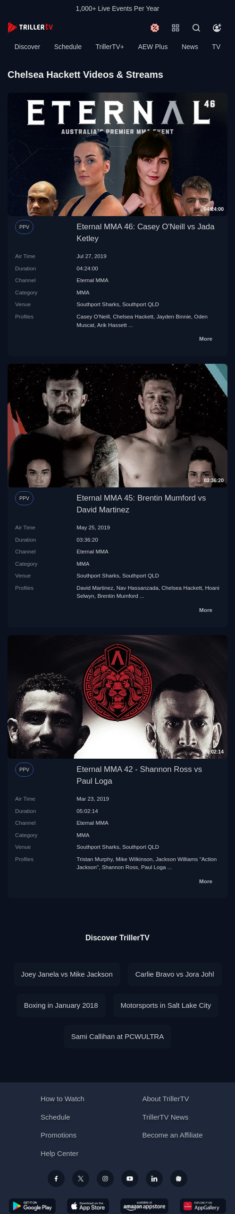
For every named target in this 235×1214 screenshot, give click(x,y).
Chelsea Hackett (133, 316)
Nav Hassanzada (138, 588)
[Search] (196, 27)
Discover (27, 46)
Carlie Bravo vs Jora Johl (174, 974)
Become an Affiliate (172, 1135)
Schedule (68, 46)
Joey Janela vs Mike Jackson (67, 974)
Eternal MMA (92, 280)
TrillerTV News (165, 1117)
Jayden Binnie (173, 316)
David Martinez (94, 588)
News (190, 46)
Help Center (59, 1153)
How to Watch (62, 1099)
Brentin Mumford (117, 596)
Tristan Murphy (94, 859)
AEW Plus (153, 46)
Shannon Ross (120, 867)
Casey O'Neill (92, 316)
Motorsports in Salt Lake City (166, 1005)
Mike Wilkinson (134, 859)
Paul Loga (153, 867)
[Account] (217, 27)
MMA (82, 292)
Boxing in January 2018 (61, 1005)
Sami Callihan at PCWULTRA (117, 1036)
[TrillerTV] (30, 27)
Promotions (58, 1135)
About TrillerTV (165, 1099)
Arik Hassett (112, 325)
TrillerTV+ (109, 46)
